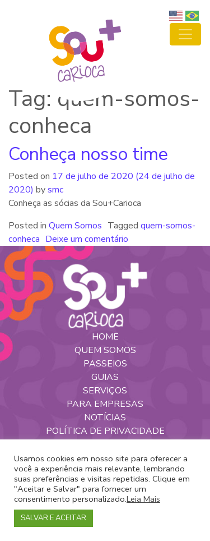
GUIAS (105, 377)
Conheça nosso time (88, 154)
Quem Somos (75, 225)
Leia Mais (143, 499)
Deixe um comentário (86, 239)
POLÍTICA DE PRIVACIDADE (105, 431)
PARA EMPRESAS (105, 404)
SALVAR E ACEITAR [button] (53, 518)
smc (54, 190)
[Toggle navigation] (185, 34)
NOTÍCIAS (105, 417)
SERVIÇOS (105, 390)
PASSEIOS (105, 363)
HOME (105, 337)
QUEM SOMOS (105, 350)
